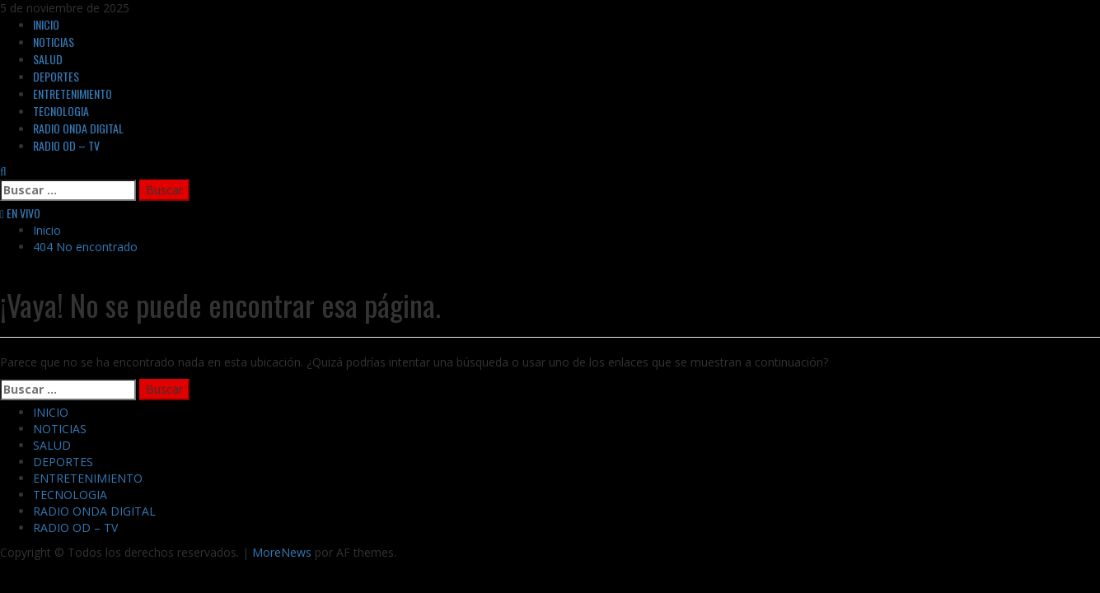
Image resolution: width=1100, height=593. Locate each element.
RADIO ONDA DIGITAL (78, 128)
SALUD (48, 59)
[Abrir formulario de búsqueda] (3, 171)
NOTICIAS (53, 41)
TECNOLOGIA (61, 110)
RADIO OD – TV (66, 145)
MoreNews (281, 552)
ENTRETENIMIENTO (72, 93)
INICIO (46, 24)
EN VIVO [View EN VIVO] (20, 213)
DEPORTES (56, 76)
